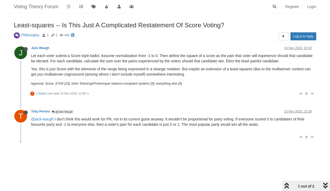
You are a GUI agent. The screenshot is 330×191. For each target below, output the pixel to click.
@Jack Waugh (62, 111)
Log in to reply (303, 36)
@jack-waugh (42, 119)
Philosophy (30, 35)
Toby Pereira (40, 111)
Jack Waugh (40, 48)
